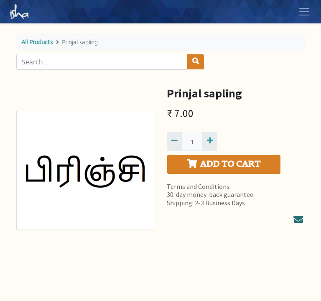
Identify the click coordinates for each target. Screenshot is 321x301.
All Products (37, 42)
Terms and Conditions (198, 186)
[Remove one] (174, 141)
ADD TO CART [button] (223, 164)
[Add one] (209, 141)
